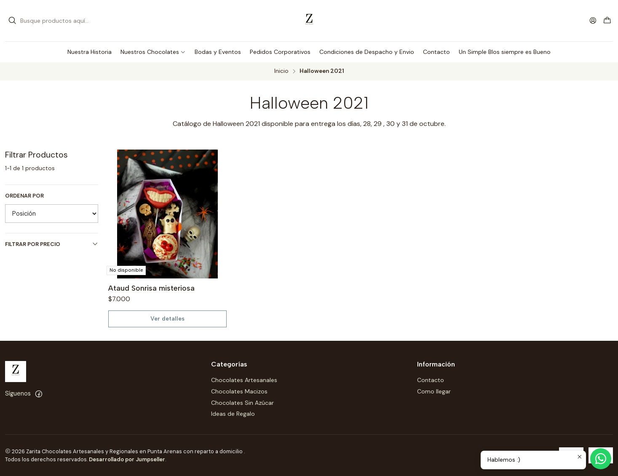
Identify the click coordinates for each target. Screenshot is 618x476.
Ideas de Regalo (233, 413)
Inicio (281, 71)
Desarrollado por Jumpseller (127, 459)
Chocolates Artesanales (244, 380)
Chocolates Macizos (239, 391)
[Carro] (607, 21)
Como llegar (434, 391)
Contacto (430, 380)
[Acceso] (593, 20)
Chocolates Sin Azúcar (242, 402)
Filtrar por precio (51, 244)
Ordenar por (24, 196)
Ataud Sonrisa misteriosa (151, 287)
